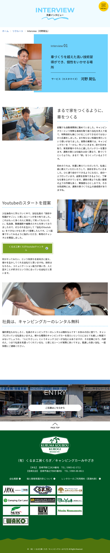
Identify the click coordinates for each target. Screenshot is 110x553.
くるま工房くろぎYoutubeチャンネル (26, 248)
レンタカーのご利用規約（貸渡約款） (79, 478)
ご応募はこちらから (55, 407)
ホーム (5, 31)
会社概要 (13, 478)
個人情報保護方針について (40, 478)
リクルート (17, 31)
